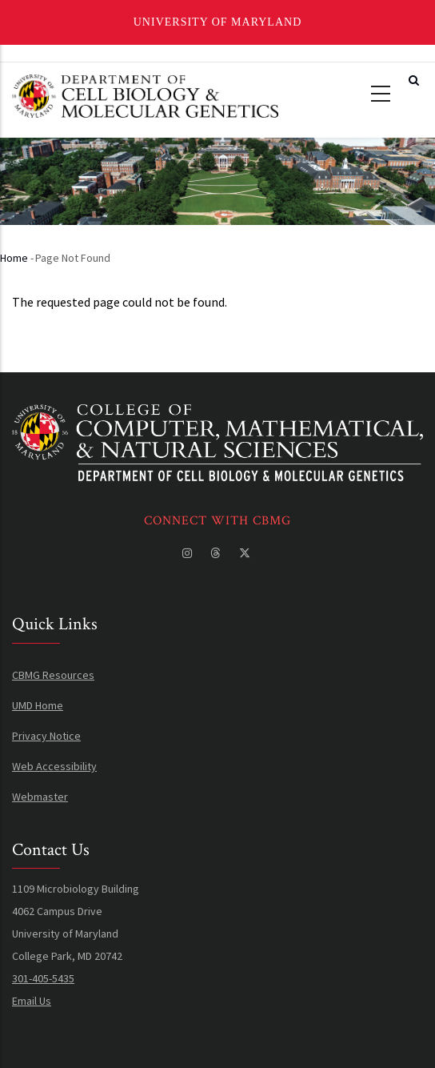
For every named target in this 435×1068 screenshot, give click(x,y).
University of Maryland (218, 22)
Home (14, 258)
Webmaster (40, 796)
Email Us (31, 1001)
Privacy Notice (46, 736)
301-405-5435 (43, 978)
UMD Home (37, 705)
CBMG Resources (53, 675)
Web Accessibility (54, 766)
